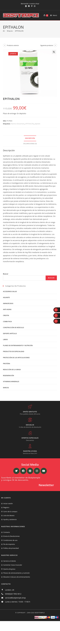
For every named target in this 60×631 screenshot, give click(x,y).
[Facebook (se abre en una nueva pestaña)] (28, 6)
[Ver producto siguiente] (55, 45)
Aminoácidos (8, 303)
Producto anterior (13, 45)
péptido (37, 124)
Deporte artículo (10, 334)
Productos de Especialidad (13, 351)
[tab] (30, 138)
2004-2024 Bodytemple (36, 613)
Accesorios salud (10, 291)
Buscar (5, 274)
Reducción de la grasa (12, 370)
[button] (54, 52)
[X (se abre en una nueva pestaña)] (26, 6)
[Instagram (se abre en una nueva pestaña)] (34, 6)
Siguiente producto (46, 45)
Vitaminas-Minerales (11, 382)
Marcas (6, 388)
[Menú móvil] (53, 15)
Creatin (6, 315)
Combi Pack (7, 322)
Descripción (30, 138)
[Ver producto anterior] (4, 45)
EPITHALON (19, 31)
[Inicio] (4, 31)
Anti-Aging (7, 309)
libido (5, 339)
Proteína (6, 364)
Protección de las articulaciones (16, 358)
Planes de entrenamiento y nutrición (18, 345)
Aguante (6, 297)
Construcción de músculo (13, 328)
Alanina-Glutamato (18, 124)
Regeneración (8, 376)
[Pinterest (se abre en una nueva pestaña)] (31, 6)
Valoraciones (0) (30, 144)
